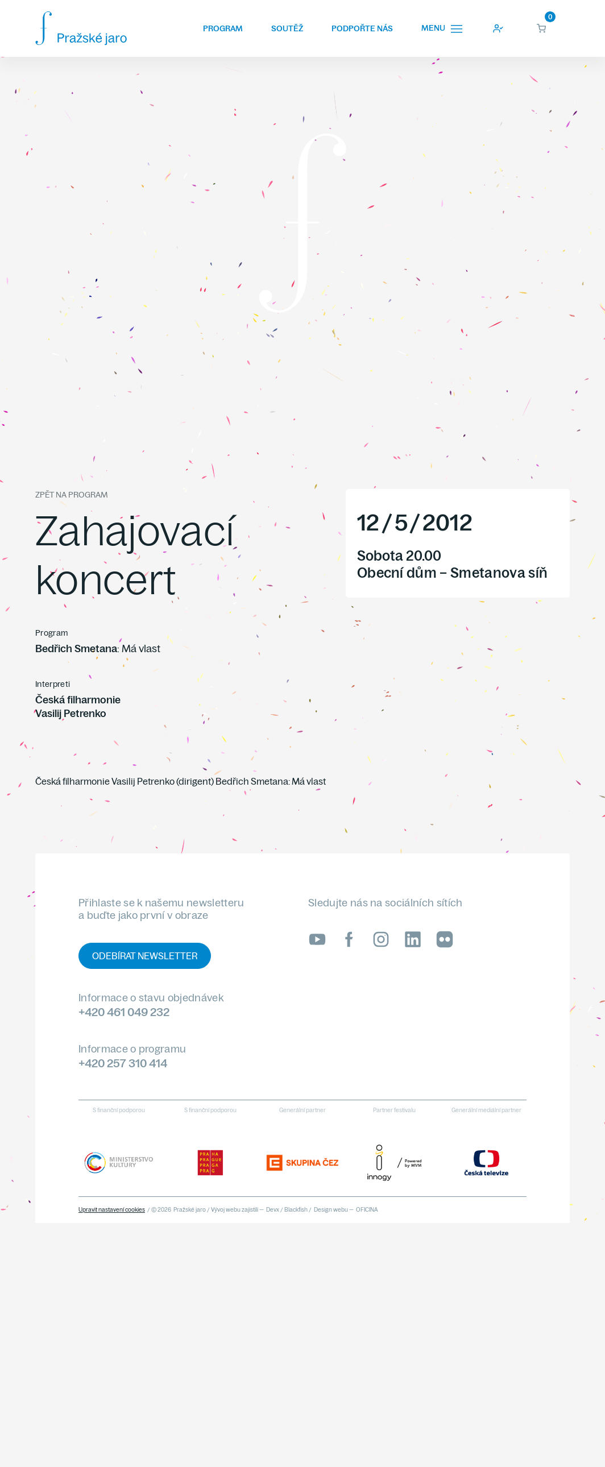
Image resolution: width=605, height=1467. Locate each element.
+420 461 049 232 (123, 1012)
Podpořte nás (362, 28)
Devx (272, 1209)
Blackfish (296, 1209)
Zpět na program (71, 495)
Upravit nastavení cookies (111, 1209)
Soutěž (287, 28)
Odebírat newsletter (144, 956)
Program (223, 28)
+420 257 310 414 (122, 1063)
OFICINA (367, 1209)
